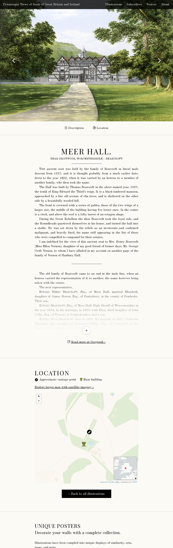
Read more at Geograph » (88, 342)
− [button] (39, 401)
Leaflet (102, 482)
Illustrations (113, 4)
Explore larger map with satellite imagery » (64, 387)
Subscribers (134, 4)
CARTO (135, 482)
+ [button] (39, 396)
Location (100, 128)
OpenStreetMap (114, 482)
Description (74, 128)
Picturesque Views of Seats (41, 4)
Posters (152, 4)
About (165, 4)
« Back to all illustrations (86, 494)
